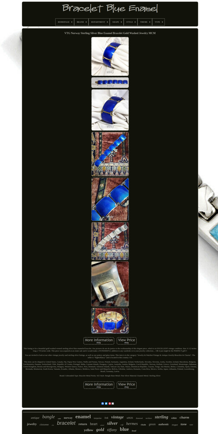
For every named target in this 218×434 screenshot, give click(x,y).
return (82, 424)
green (152, 424)
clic (53, 425)
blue (124, 429)
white (174, 418)
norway (68, 417)
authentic (164, 424)
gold (100, 429)
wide (59, 418)
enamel (83, 416)
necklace (149, 418)
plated (102, 425)
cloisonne (44, 424)
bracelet (66, 423)
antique (35, 417)
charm (184, 417)
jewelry (32, 424)
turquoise (97, 418)
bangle (48, 416)
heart (93, 424)
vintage (117, 417)
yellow (88, 430)
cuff (122, 425)
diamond (139, 418)
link (106, 417)
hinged (175, 425)
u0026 (130, 417)
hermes (132, 423)
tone (184, 424)
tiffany (112, 430)
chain (143, 424)
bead (134, 431)
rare (191, 425)
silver (112, 423)
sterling (161, 417)
